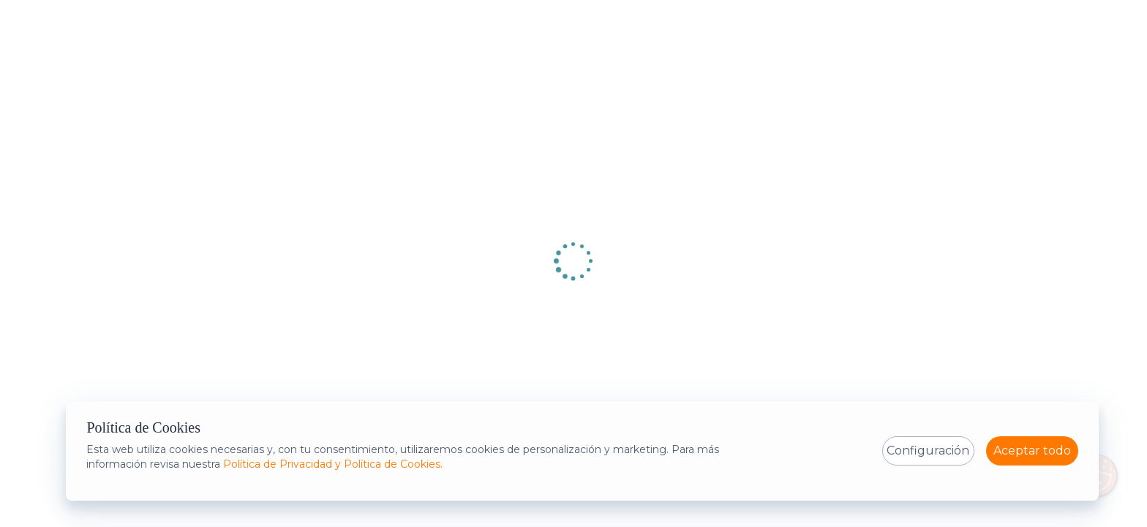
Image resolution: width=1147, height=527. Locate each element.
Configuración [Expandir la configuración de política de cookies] (928, 450)
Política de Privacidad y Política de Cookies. (333, 464)
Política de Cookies (143, 427)
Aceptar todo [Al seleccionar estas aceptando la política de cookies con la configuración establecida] (1032, 450)
